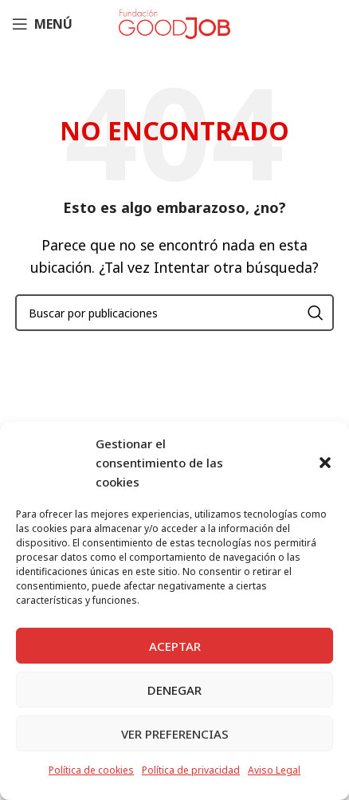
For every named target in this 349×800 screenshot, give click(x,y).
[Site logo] (174, 22)
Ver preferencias (175, 734)
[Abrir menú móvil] (42, 24)
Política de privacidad (191, 770)
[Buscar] (174, 312)
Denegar (174, 690)
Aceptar (175, 646)
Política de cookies (91, 770)
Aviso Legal (274, 770)
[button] (325, 463)
